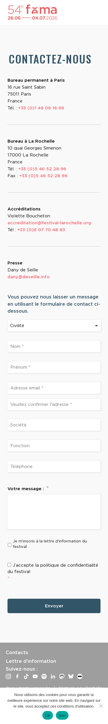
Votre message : (28, 489)
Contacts (17, 652)
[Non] (101, 706)
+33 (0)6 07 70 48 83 (41, 229)
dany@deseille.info (28, 276)
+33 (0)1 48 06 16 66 (41, 108)
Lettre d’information (31, 661)
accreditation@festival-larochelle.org (49, 222)
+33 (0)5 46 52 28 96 (42, 168)
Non (62, 715)
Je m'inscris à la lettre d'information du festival (50, 544)
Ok (47, 715)
